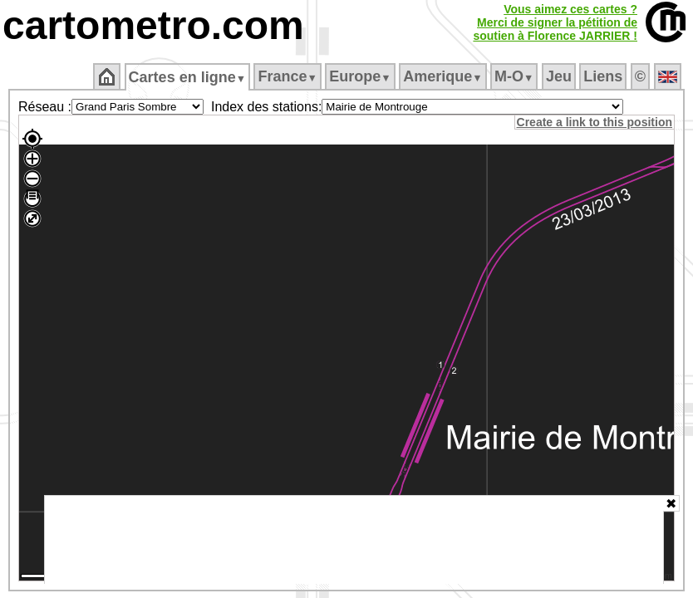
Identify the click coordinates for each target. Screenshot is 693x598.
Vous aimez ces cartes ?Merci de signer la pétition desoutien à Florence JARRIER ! (555, 22)
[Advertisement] (354, 539)
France (288, 76)
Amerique (444, 76)
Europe (361, 76)
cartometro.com (153, 25)
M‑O (515, 76)
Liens (604, 76)
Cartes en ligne (188, 77)
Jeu (560, 76)
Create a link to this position (595, 122)
